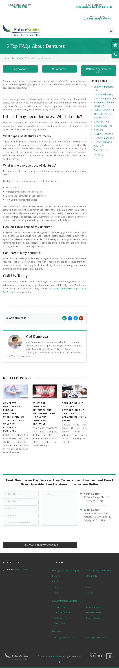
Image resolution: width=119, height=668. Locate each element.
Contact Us (60, 69)
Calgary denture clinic (62, 288)
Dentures (98, 121)
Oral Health (99, 150)
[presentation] (40, 533)
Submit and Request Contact (40, 545)
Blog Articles (17, 58)
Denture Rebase (102, 141)
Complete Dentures (103, 86)
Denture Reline (101, 94)
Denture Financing (103, 137)
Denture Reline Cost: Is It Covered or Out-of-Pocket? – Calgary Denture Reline (74, 412)
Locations (20, 69)
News (96, 129)
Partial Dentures (102, 109)
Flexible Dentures (102, 133)
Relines (97, 146)
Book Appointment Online (98, 70)
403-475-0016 (20, 6)
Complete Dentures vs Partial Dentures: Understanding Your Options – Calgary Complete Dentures (13, 417)
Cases (97, 154)
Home (6, 58)
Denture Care (100, 125)
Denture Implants (102, 98)
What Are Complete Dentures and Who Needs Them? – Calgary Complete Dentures (45, 413)
